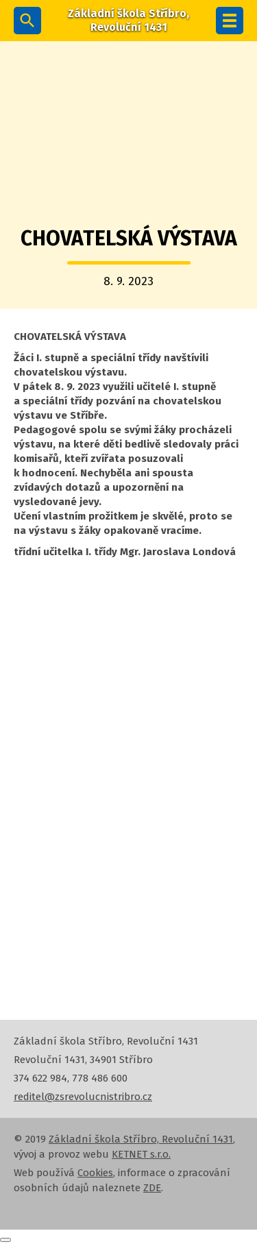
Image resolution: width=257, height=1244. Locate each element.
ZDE (152, 1188)
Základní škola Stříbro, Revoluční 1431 (141, 1139)
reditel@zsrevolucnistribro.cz (83, 1096)
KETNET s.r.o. (141, 1154)
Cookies (95, 1173)
